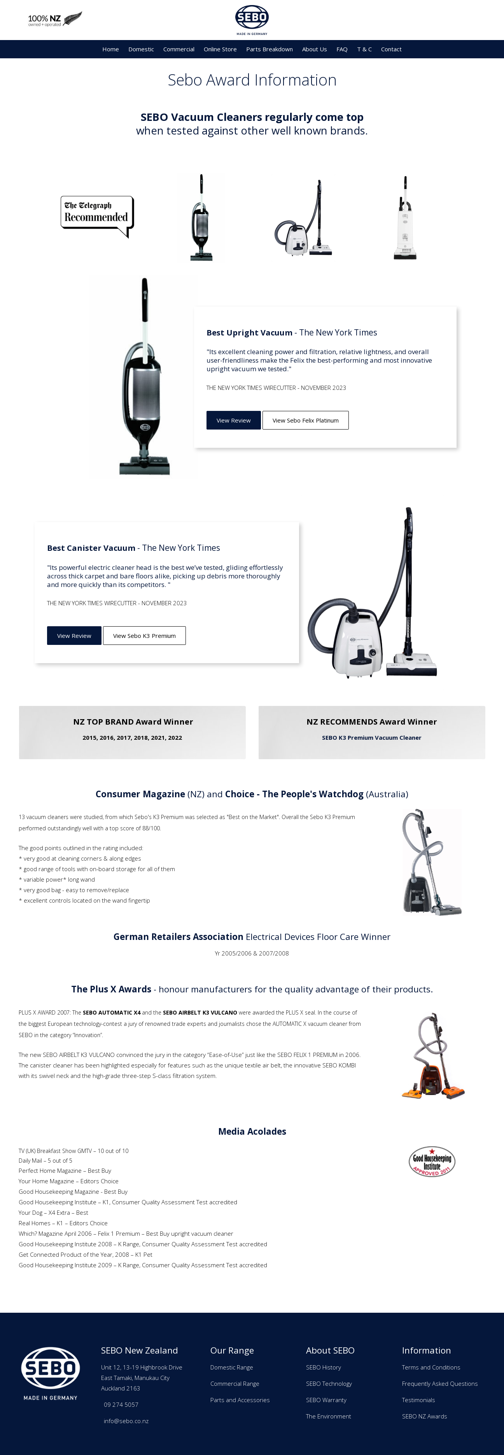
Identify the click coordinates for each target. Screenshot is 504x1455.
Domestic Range (231, 1367)
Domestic (141, 49)
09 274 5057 (121, 1404)
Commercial (178, 49)
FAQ (342, 49)
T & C (364, 49)
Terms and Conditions (431, 1367)
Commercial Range (234, 1383)
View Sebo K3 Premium (144, 635)
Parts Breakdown (269, 49)
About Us (314, 49)
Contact (391, 49)
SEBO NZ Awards (424, 1416)
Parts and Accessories (240, 1400)
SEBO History (323, 1367)
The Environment (328, 1416)
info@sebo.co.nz (126, 1421)
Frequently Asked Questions (440, 1383)
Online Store (220, 49)
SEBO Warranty (326, 1400)
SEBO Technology (329, 1383)
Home (110, 49)
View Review (234, 420)
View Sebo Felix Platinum (306, 420)
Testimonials (418, 1400)
